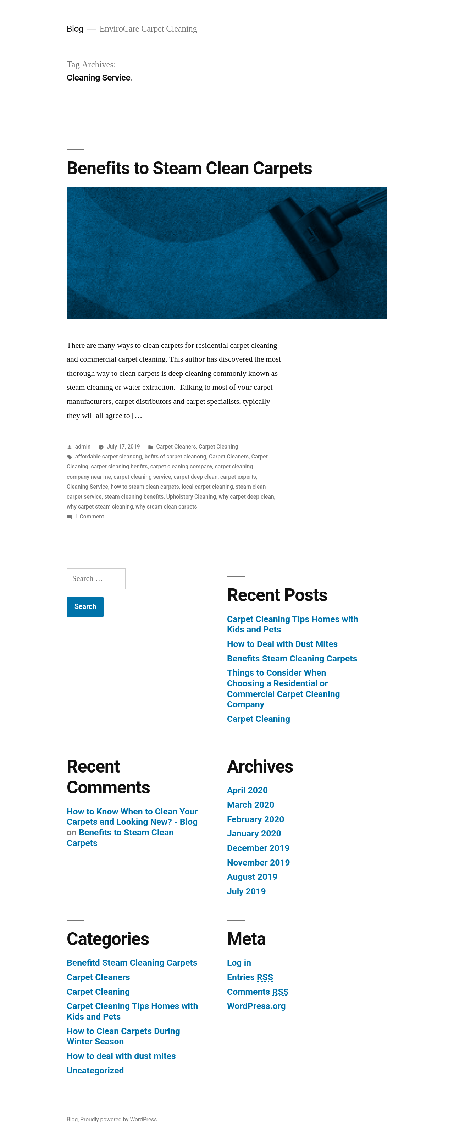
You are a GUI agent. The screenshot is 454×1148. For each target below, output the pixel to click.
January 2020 (254, 833)
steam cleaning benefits (134, 496)
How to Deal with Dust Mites (282, 644)
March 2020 (250, 805)
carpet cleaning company (181, 466)
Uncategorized (95, 1070)
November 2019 (258, 862)
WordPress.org (256, 1006)
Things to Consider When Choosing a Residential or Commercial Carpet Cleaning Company (283, 688)
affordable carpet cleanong (108, 456)
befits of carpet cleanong (175, 456)
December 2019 (258, 848)
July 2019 (246, 891)
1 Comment (89, 516)
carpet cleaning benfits (119, 466)
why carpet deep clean (246, 496)
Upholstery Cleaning (191, 496)
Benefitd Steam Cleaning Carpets (132, 962)
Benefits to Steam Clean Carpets (189, 168)
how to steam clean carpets (145, 486)
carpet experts (238, 476)
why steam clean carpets (166, 506)
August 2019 (252, 877)
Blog (75, 28)
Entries (250, 977)
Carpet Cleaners (176, 446)
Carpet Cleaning (218, 446)
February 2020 (255, 819)
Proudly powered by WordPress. (119, 1119)
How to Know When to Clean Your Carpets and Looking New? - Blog (132, 816)
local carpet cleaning (207, 486)
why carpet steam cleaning (100, 506)
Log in (239, 962)
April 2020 (247, 790)
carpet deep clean (195, 476)
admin (83, 446)
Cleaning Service (87, 486)
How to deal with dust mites (121, 1056)
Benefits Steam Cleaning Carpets (292, 658)
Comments (258, 992)
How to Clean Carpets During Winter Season (123, 1036)
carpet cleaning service (142, 476)
